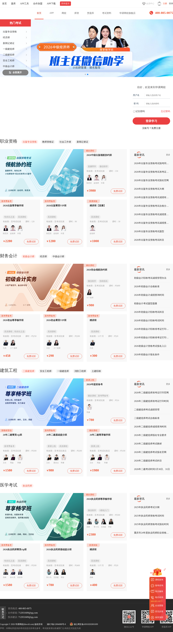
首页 (4, 3)
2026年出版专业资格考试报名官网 (151, 180)
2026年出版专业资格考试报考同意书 (152, 163)
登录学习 (151, 121)
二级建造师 (28, 371)
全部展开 (15, 72)
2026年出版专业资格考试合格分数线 (152, 206)
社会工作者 (65, 142)
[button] (85, 74)
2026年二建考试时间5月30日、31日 (152, 469)
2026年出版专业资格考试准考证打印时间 (152, 172)
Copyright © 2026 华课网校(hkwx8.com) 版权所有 (21, 624)
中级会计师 (58, 256)
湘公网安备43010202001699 (84, 624)
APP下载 (51, 3)
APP (51, 13)
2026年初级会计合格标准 (146, 286)
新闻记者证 (82, 142)
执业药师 (27, 485)
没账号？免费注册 (151, 128)
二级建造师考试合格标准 (146, 418)
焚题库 (90, 13)
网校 (64, 13)
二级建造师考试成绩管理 (146, 409)
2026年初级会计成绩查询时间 (149, 295)
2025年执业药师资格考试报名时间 (151, 524)
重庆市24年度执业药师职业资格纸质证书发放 (152, 532)
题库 (13, 3)
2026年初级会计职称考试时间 (149, 320)
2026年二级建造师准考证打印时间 (151, 401)
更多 (168, 155)
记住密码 (139, 111)
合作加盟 (37, 3)
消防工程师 (80, 371)
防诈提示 (65, 3)
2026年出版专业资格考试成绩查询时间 (152, 223)
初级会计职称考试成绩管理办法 (150, 278)
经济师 (43, 256)
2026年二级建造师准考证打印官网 (151, 392)
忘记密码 (165, 111)
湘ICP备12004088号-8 (56, 624)
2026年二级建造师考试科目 (148, 460)
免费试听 (118, 191)
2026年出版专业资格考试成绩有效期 (152, 197)
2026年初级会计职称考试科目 (149, 312)
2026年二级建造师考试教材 (148, 443)
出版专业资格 (30, 142)
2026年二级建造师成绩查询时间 (150, 426)
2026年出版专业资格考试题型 (149, 231)
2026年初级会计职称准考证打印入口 (152, 329)
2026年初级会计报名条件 (146, 354)
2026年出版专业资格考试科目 (149, 240)
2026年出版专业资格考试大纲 (149, 189)
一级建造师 (63, 371)
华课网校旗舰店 (127, 13)
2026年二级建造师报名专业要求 (150, 435)
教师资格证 (48, 142)
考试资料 (106, 13)
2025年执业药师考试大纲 (146, 507)
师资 (76, 13)
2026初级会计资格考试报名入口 (150, 346)
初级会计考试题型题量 (145, 303)
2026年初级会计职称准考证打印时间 (152, 337)
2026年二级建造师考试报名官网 (150, 452)
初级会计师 (28, 256)
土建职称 (96, 371)
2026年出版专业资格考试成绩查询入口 (152, 214)
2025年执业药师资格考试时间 (149, 515)
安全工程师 (45, 371)
